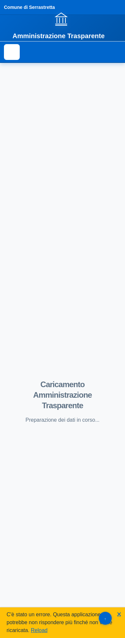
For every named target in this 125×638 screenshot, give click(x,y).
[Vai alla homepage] (62, 25)
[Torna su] (105, 618)
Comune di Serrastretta (29, 7)
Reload (39, 630)
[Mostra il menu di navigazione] (12, 52)
